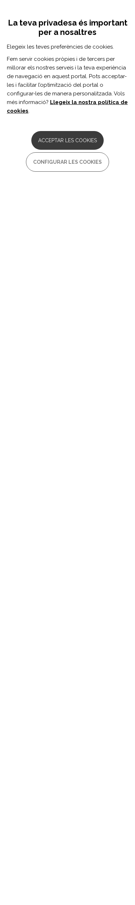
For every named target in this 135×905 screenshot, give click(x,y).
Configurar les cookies (67, 162)
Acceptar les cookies (67, 140)
